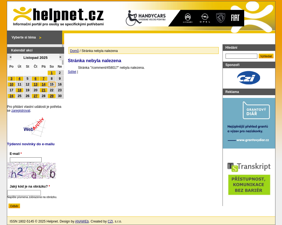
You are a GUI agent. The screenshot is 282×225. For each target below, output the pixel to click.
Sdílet (72, 72)
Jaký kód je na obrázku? (30, 186)
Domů (74, 51)
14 (43, 84)
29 (51, 96)
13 (35, 84)
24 (11, 96)
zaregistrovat (21, 111)
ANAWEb (82, 221)
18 (19, 90)
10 (11, 84)
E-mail (16, 154)
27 (35, 96)
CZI (110, 221)
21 (43, 90)
